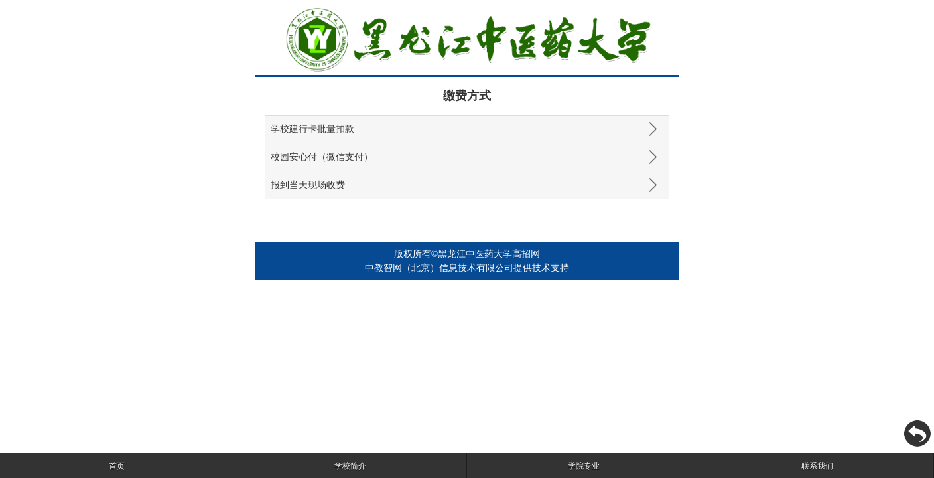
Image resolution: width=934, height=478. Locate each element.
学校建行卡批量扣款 (312, 129)
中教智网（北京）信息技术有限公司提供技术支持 (467, 268)
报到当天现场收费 (308, 185)
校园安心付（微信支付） (322, 157)
